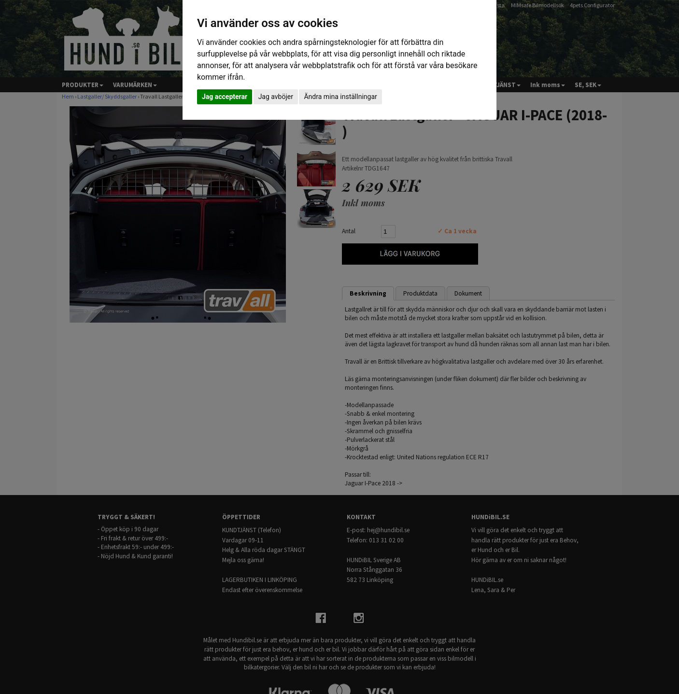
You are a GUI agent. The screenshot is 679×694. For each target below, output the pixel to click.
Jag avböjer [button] (275, 96)
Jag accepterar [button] (224, 96)
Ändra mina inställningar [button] (340, 96)
